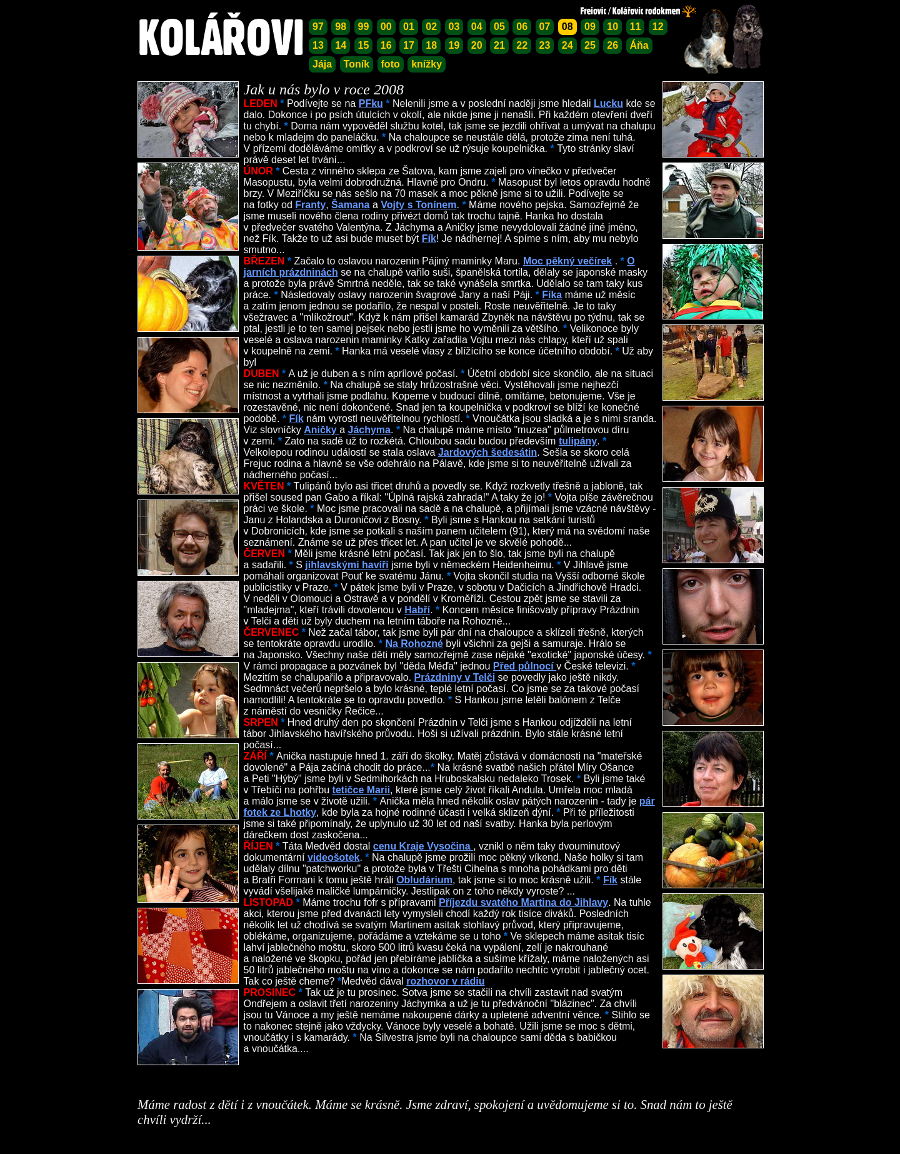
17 (408, 45)
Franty (310, 204)
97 (318, 26)
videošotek (334, 857)
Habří (417, 610)
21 (499, 45)
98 (340, 26)
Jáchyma (369, 429)
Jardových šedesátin (487, 452)
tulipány (578, 441)
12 (658, 26)
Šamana (350, 204)
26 (612, 45)
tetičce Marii (361, 790)
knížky (426, 64)
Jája (322, 64)
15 (363, 45)
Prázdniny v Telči (455, 677)
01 (408, 26)
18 (431, 45)
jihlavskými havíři (346, 564)
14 (340, 45)
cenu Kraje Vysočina (423, 846)
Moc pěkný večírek (567, 261)
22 (522, 45)
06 (522, 26)
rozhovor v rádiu (445, 981)
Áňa (639, 45)
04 (476, 26)
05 (499, 26)
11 (635, 26)
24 (567, 45)
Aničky (321, 429)
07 (545, 26)
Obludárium (424, 880)
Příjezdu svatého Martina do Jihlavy (523, 902)
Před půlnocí (524, 666)
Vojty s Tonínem (418, 204)
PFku (371, 103)
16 (386, 45)
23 (545, 45)
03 (454, 26)
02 (431, 26)
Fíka (552, 294)
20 (476, 45)
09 (590, 26)
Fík (429, 238)
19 (454, 45)
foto (390, 64)
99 (363, 26)
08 (567, 26)
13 (318, 45)
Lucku (608, 103)
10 (612, 26)
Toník (356, 64)
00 (386, 26)
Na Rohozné (413, 643)
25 (590, 45)
